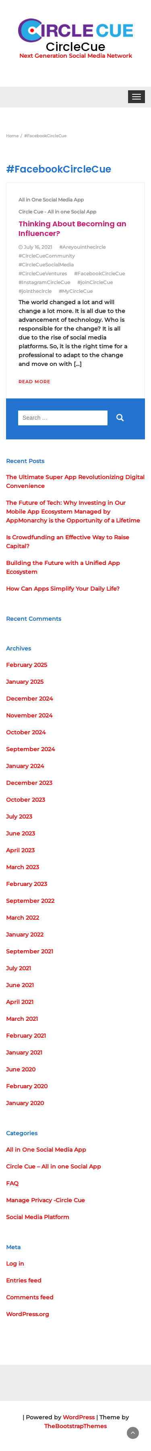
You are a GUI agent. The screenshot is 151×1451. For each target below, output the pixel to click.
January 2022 (24, 934)
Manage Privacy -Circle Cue (45, 1200)
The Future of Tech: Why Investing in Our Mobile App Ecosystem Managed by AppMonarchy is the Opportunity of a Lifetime (73, 511)
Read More (34, 381)
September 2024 (30, 749)
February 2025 (26, 665)
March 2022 (22, 917)
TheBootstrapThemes (75, 1426)
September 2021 (29, 951)
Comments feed (30, 1297)
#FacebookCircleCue (99, 273)
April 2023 (20, 850)
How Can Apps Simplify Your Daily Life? (63, 588)
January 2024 (25, 766)
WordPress (79, 1417)
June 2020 (20, 1069)
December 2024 (29, 698)
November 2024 (29, 715)
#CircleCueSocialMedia (46, 265)
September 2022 (30, 900)
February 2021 (26, 1035)
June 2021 (20, 985)
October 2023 (25, 799)
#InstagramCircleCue (44, 282)
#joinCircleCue (95, 282)
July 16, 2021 (38, 247)
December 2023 (29, 782)
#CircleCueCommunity (47, 256)
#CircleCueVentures (43, 273)
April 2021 (19, 1002)
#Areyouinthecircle (82, 247)
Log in (15, 1263)
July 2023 (19, 816)
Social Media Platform (37, 1217)
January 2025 (24, 681)
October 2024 (26, 732)
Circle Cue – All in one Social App (53, 1166)
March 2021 (22, 1018)
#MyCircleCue (76, 291)
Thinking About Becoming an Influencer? (72, 228)
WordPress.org (27, 1314)
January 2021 (24, 1052)
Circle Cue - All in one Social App (57, 212)
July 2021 (18, 968)
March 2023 (22, 867)
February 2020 (27, 1086)
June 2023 (20, 833)
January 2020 (25, 1103)
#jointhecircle (35, 291)
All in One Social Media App (51, 200)
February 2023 (26, 884)
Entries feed (23, 1280)
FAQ (12, 1183)
